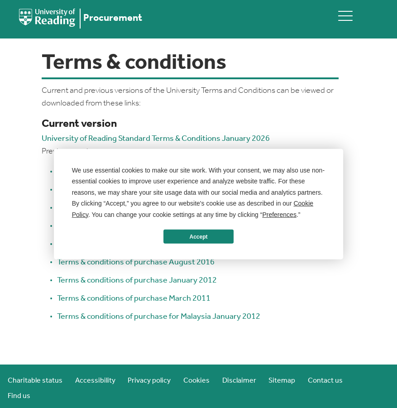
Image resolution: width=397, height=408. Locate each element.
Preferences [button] (279, 214)
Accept (198, 236)
